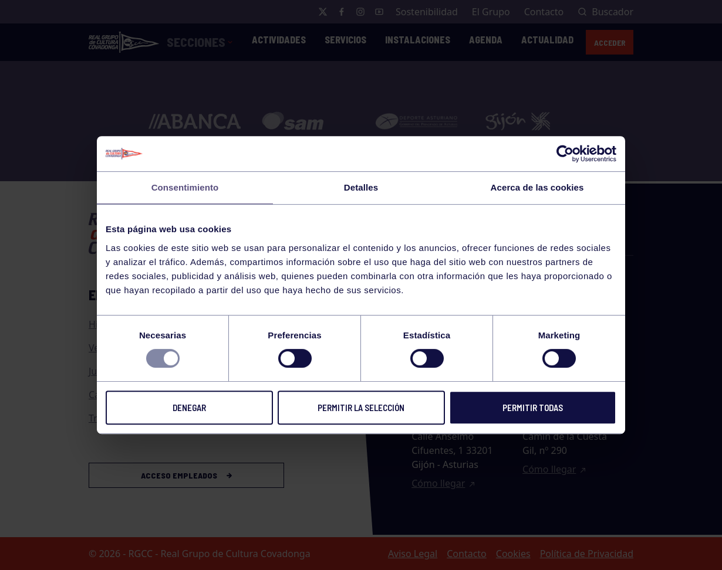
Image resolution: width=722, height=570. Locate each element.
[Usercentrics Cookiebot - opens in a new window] (565, 153)
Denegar (189, 407)
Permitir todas (532, 407)
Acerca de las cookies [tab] (537, 187)
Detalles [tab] (361, 187)
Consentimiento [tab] (185, 187)
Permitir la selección (361, 407)
